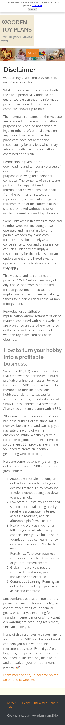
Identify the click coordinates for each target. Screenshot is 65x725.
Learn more (37, 5)
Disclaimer (40, 703)
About (54, 703)
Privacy (25, 703)
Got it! (32, 9)
